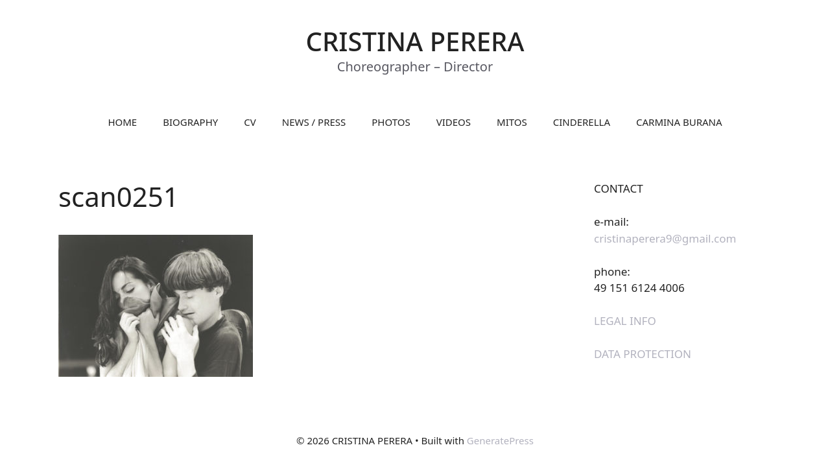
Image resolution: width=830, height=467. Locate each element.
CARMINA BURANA (679, 121)
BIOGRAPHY (190, 121)
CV (249, 121)
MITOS (512, 121)
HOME (122, 121)
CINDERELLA (581, 121)
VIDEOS (453, 121)
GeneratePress (500, 440)
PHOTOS (391, 121)
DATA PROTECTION (642, 353)
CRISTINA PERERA (415, 41)
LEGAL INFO (625, 320)
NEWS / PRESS (314, 121)
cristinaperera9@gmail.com (665, 238)
